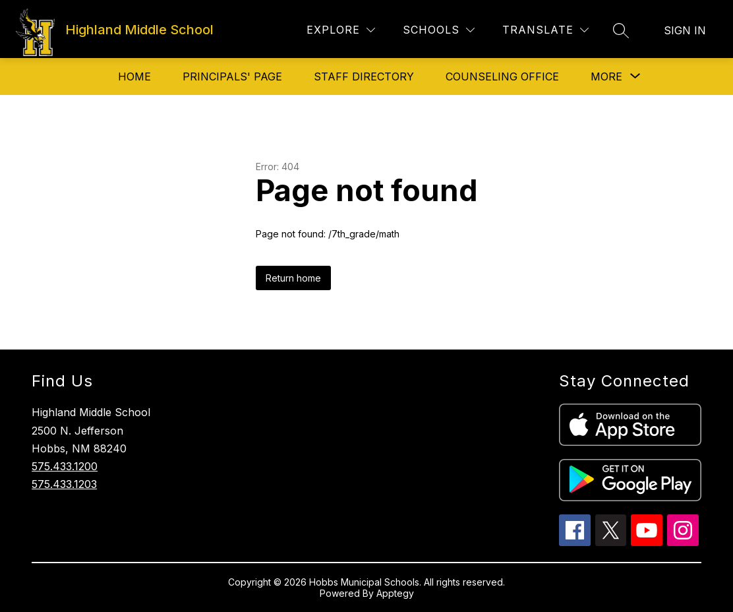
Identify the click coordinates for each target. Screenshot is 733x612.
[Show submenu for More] (606, 76)
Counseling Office (502, 76)
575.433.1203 (64, 484)
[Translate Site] (545, 30)
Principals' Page (232, 76)
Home (134, 76)
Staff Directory (364, 76)
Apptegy (395, 593)
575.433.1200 (65, 466)
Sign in (685, 30)
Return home (293, 278)
